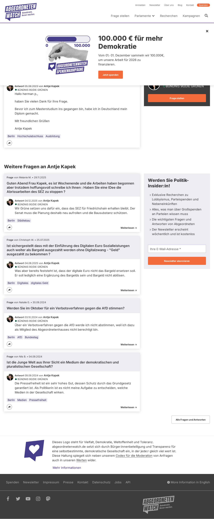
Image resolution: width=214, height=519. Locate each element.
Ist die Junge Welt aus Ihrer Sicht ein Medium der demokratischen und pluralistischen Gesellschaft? (63, 364)
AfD (19, 337)
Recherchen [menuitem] (169, 16)
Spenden (203, 5)
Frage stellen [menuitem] (120, 16)
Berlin (11, 136)
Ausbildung (53, 136)
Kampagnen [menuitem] (191, 16)
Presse (68, 482)
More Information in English (188, 482)
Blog (180, 5)
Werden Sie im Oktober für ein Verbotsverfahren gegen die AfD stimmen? (66, 308)
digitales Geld (39, 283)
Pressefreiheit (37, 400)
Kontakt (190, 5)
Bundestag (31, 337)
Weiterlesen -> (129, 227)
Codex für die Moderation (134, 455)
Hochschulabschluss (30, 136)
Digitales (22, 283)
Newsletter (154, 5)
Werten (81, 460)
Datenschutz (101, 482)
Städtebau (23, 220)
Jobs (118, 482)
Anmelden (140, 5)
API (128, 482)
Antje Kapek (51, 86)
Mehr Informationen (67, 467)
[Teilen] (9, 143)
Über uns (169, 5)
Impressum (51, 482)
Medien (22, 400)
